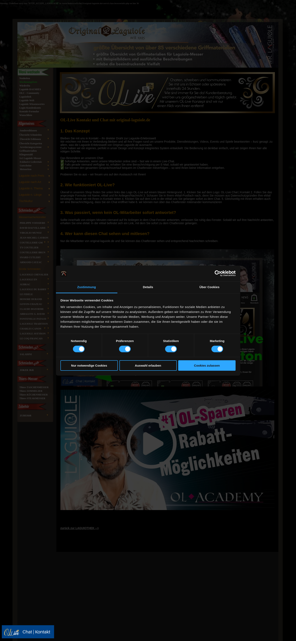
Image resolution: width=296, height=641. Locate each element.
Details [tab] (148, 287)
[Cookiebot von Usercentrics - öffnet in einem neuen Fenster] (218, 273)
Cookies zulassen (207, 365)
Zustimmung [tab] (86, 287)
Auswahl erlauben (148, 365)
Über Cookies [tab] (210, 287)
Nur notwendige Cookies (89, 365)
